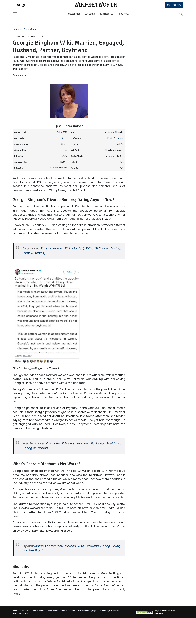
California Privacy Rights (87, 611)
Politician (124, 13)
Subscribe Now (174, 5)
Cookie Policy (52, 611)
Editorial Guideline (68, 611)
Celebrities (74, 13)
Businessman (107, 13)
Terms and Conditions (21, 611)
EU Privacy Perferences (109, 611)
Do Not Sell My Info (20, 613)
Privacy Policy (38, 611)
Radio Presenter (115, 138)
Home (16, 29)
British (64, 138)
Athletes (90, 13)
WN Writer (21, 75)
